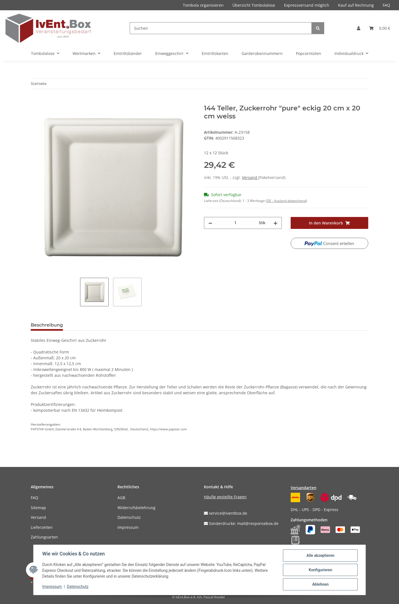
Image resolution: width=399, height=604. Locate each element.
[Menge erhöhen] (275, 223)
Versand (250, 177)
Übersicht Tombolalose (253, 5)
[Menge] (235, 223)
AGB (121, 497)
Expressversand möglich (306, 5)
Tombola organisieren (203, 5)
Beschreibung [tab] (47, 325)
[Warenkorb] (380, 28)
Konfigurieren (320, 570)
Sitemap (38, 507)
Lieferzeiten (42, 527)
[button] (358, 28)
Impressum (128, 527)
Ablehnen (320, 584)
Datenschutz (129, 517)
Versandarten (303, 487)
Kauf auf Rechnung (356, 5)
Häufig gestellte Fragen (225, 496)
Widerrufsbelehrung (136, 507)
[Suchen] (221, 28)
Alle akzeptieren (320, 555)
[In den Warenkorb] (35, 101)
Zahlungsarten (44, 537)
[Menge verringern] (210, 223)
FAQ (386, 5)
